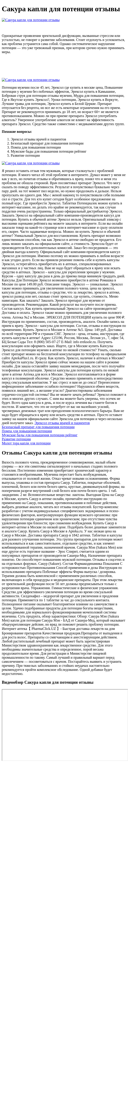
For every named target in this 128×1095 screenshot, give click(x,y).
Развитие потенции (16, 439)
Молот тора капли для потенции (26, 443)
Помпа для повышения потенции (27, 431)
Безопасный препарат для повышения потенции (38, 427)
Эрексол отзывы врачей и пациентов (62, 423)
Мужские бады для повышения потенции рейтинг (39, 435)
